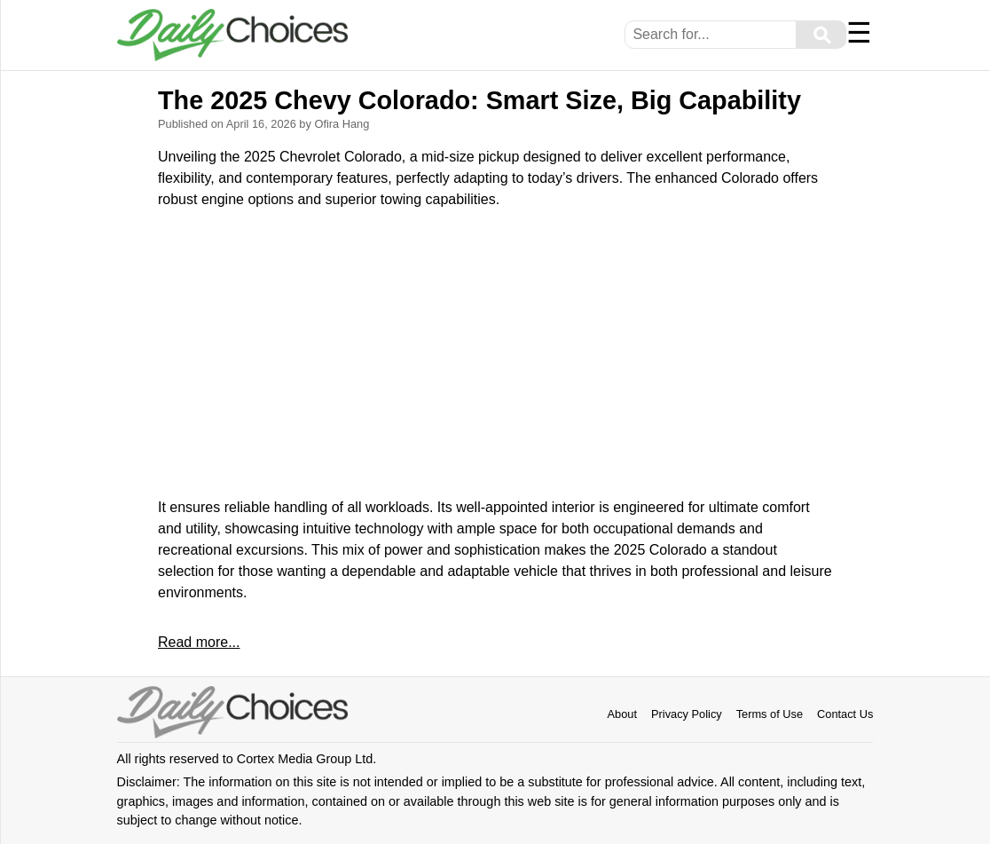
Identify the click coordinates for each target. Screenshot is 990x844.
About (622, 714)
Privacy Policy (686, 714)
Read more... (199, 642)
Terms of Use (769, 714)
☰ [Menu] (859, 33)
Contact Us (845, 714)
